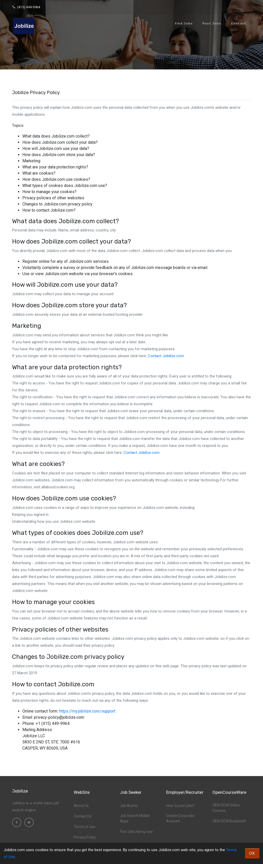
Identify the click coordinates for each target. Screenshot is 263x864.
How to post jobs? (180, 806)
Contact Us (82, 816)
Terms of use (84, 827)
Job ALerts (129, 806)
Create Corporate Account (180, 818)
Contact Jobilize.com (166, 356)
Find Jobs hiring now (136, 832)
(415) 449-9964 (26, 7)
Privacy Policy (85, 837)
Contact (238, 23)
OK (252, 853)
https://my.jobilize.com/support (87, 711)
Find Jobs (184, 23)
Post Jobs (211, 23)
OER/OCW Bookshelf (229, 821)
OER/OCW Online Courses (226, 808)
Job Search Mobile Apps (135, 818)
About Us (81, 806)
